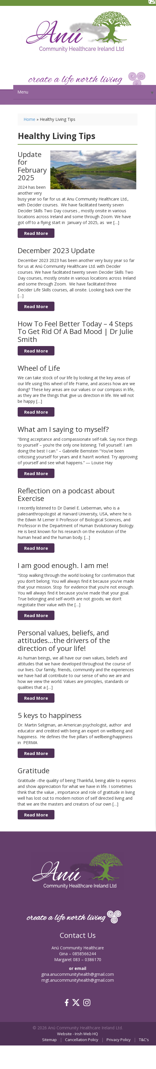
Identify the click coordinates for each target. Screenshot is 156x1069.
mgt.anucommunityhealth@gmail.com (78, 980)
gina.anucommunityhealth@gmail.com (77, 974)
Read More (36, 233)
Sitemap (49, 1039)
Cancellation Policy (81, 1039)
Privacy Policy (119, 1039)
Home (29, 119)
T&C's (144, 1039)
